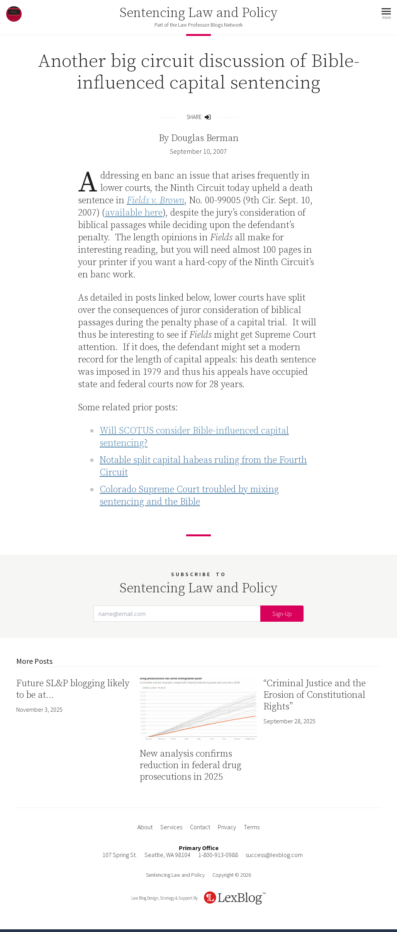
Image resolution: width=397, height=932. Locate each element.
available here (134, 213)
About (145, 827)
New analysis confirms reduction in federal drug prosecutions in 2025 (190, 765)
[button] (386, 14)
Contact (200, 827)
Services (171, 827)
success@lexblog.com (274, 855)
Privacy (227, 827)
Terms (252, 827)
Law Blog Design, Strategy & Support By (164, 898)
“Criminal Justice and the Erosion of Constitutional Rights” (314, 695)
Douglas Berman (205, 138)
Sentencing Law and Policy (198, 13)
